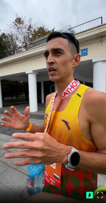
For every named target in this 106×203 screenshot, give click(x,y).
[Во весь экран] (100, 195)
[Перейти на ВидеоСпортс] (89, 195)
